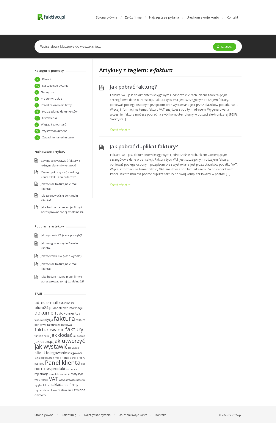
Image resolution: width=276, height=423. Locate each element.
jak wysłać (73, 347)
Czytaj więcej (120, 129)
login (37, 357)
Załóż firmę (133, 17)
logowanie (47, 358)
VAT (53, 378)
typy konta (41, 380)
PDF (83, 363)
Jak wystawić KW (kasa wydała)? (61, 256)
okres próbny (77, 357)
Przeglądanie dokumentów (59, 111)
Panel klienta (62, 363)
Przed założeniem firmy (56, 105)
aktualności (66, 303)
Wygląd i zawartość (53, 124)
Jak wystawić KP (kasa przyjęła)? (61, 235)
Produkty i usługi (52, 98)
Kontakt (232, 17)
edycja (48, 319)
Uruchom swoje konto (203, 17)
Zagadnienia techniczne (58, 137)
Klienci (46, 79)
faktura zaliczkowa (59, 325)
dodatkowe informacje (68, 308)
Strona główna (106, 17)
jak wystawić (50, 346)
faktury (74, 329)
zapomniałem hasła (45, 390)
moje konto (62, 358)
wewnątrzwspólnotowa (72, 379)
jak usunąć (43, 341)
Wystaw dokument (54, 131)
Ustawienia (49, 118)
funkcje (38, 335)
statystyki (77, 374)
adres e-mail (46, 302)
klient (39, 352)
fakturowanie (49, 329)
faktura (64, 318)
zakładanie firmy (64, 384)
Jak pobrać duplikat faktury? (144, 146)
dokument (46, 312)
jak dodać (61, 335)
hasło (47, 335)
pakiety (39, 364)
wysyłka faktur (42, 385)
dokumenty (68, 313)
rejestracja (41, 374)
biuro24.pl (43, 307)
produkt (58, 368)
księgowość (74, 353)
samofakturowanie (59, 374)
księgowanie (56, 352)
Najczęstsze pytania (164, 17)
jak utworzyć (69, 340)
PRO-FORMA (42, 369)
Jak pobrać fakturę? (133, 86)
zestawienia (65, 390)
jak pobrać (79, 335)
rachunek (71, 369)
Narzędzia (47, 92)
